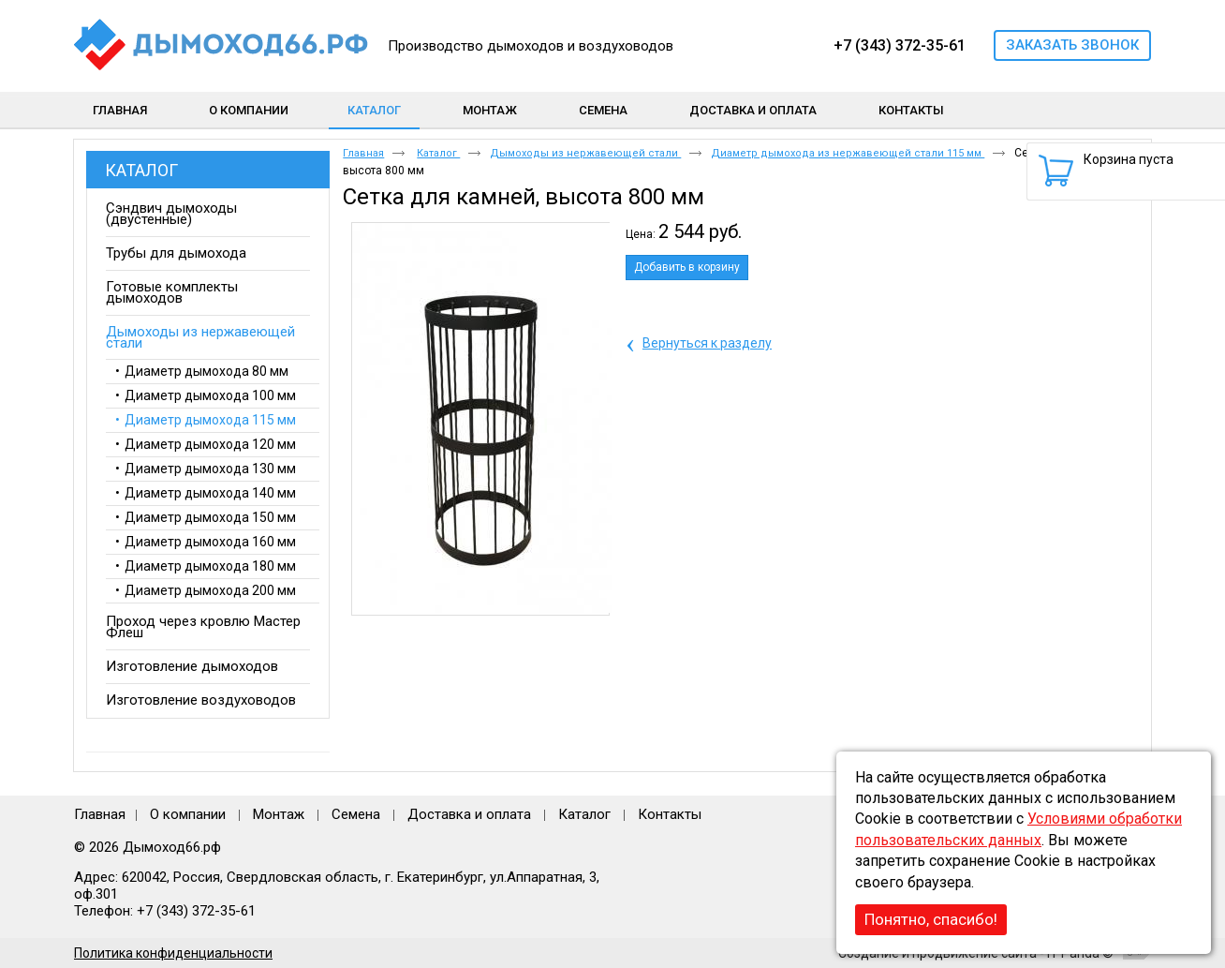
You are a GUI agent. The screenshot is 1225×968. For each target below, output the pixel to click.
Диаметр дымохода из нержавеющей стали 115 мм (847, 153)
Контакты (669, 814)
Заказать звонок (1072, 45)
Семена (356, 814)
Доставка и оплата (469, 814)
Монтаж (280, 814)
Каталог (374, 110)
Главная (363, 153)
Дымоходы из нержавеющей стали (585, 153)
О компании (188, 814)
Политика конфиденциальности (173, 953)
